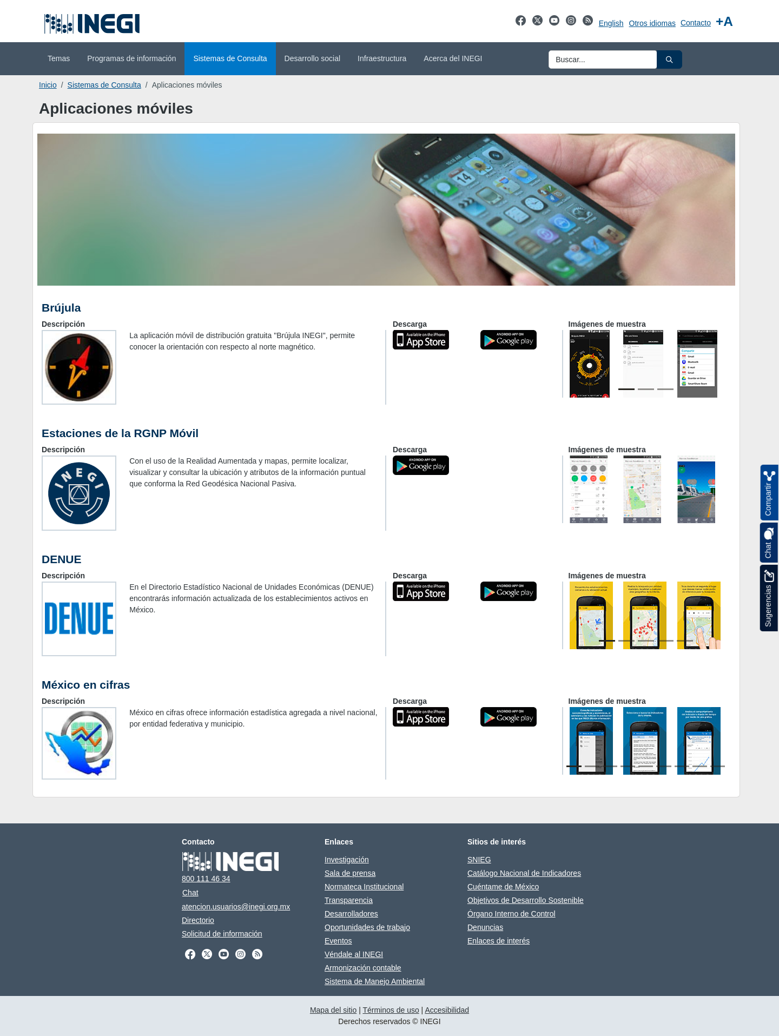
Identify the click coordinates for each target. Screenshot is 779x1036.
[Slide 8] (699, 766)
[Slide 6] (663, 766)
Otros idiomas (652, 23)
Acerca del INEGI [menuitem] (453, 58)
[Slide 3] (665, 389)
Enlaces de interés (498, 940)
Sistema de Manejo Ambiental (375, 981)
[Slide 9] (717, 766)
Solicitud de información (222, 933)
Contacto (696, 22)
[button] (669, 59)
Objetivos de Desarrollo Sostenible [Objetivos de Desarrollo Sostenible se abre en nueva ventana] (525, 900)
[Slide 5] (685, 641)
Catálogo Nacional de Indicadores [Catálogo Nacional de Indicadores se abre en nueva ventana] (524, 873)
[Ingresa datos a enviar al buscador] (603, 59)
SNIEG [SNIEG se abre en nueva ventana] (479, 859)
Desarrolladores (351, 913)
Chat (190, 892)
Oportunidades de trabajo (367, 927)
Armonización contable (363, 968)
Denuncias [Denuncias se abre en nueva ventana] (485, 927)
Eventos (338, 940)
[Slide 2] (646, 389)
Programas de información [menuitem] (131, 58)
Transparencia (349, 900)
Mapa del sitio (333, 1010)
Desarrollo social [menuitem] (312, 58)
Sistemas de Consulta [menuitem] (230, 58)
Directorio (198, 920)
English (611, 23)
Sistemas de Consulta (104, 85)
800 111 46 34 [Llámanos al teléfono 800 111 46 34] (206, 878)
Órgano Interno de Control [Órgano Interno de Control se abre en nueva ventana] (511, 913)
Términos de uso (390, 1010)
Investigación (347, 859)
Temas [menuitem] (59, 58)
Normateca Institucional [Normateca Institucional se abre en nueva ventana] (364, 886)
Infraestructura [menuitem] (382, 58)
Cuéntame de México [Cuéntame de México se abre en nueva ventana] (503, 886)
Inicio (48, 85)
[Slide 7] (682, 766)
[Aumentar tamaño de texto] (724, 21)
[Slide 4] (665, 641)
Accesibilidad (447, 1010)
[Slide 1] (626, 389)
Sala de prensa (350, 873)
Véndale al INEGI (354, 954)
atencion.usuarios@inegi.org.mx (236, 906)
